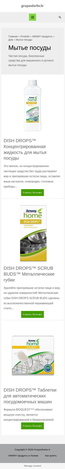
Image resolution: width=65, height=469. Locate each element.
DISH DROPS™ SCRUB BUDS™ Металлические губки (29, 274)
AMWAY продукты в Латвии (23, 455)
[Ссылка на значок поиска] (60, 17)
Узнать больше (33, 193)
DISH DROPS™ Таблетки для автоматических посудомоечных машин (30, 395)
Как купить (51, 455)
